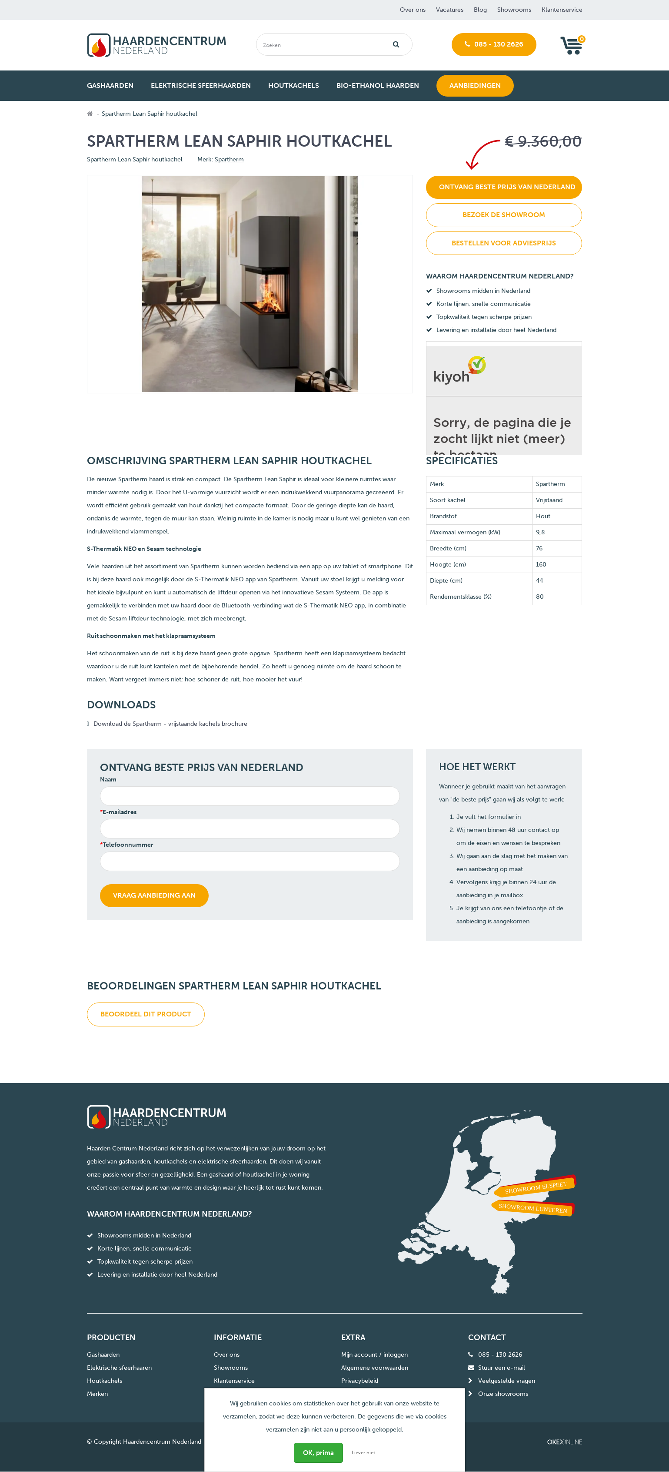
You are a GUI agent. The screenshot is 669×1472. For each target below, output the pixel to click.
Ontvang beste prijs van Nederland (507, 187)
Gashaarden (103, 1354)
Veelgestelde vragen (506, 1381)
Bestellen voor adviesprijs (504, 243)
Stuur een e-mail (501, 1367)
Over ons (413, 9)
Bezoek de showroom (504, 215)
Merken (97, 1394)
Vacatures (449, 9)
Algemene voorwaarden (374, 1367)
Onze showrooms (503, 1394)
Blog (480, 9)
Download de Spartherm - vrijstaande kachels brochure (171, 724)
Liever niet (363, 1452)
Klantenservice (562, 9)
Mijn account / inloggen (374, 1354)
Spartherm (229, 159)
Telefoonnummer (128, 844)
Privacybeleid (359, 1381)
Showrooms (514, 9)
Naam (108, 779)
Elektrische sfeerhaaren (119, 1367)
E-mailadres (119, 812)
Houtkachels (104, 1381)
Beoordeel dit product (145, 1014)
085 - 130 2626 (494, 44)
